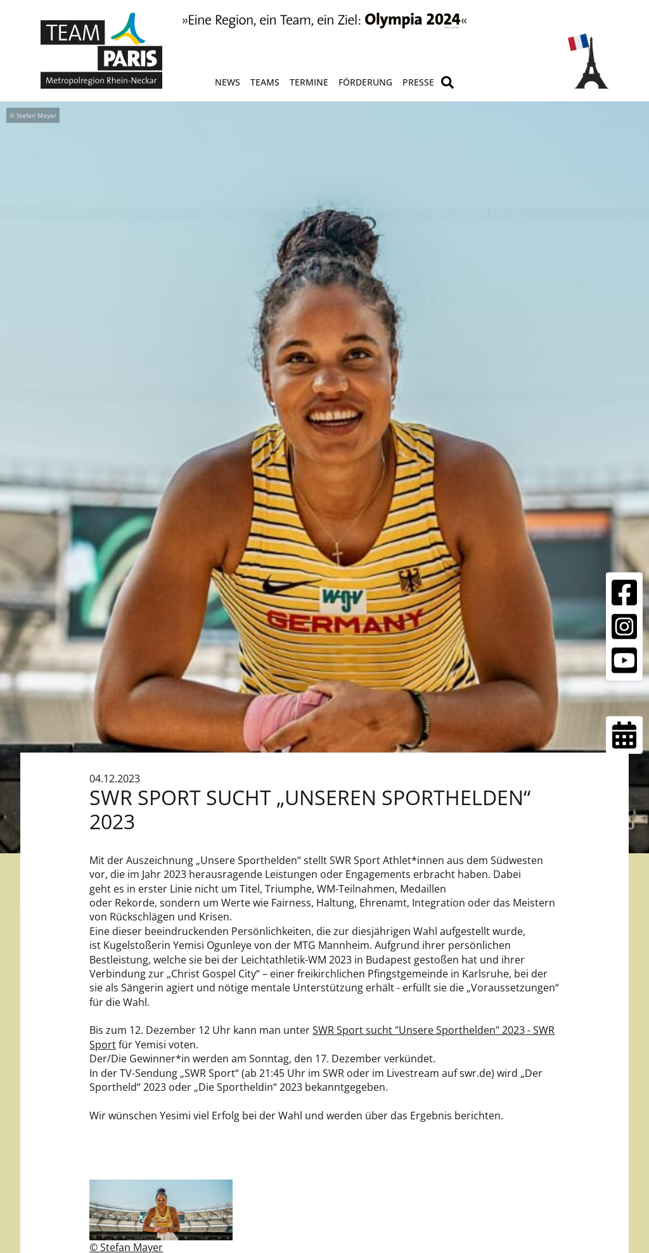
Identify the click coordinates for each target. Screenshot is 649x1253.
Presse (418, 82)
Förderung (365, 82)
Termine (309, 82)
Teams (265, 82)
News (227, 82)
